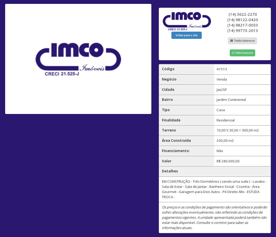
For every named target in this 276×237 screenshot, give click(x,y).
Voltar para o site (187, 35)
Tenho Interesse (242, 40)
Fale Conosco (242, 52)
